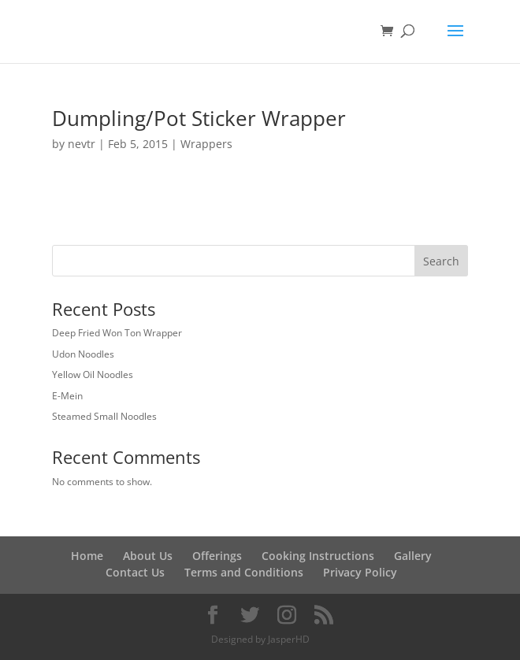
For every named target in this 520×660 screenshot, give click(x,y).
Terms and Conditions (243, 572)
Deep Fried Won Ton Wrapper (117, 332)
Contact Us (135, 572)
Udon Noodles (83, 354)
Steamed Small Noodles (104, 416)
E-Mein (67, 395)
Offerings (217, 555)
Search (441, 261)
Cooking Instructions (318, 555)
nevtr (81, 143)
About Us (148, 555)
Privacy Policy (360, 572)
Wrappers (206, 143)
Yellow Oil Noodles (92, 374)
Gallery (413, 555)
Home (87, 555)
